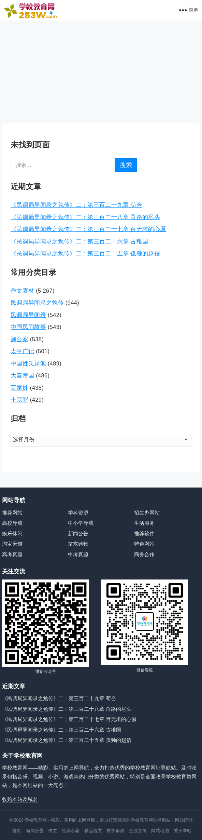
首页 (16, 830)
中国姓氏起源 (28, 363)
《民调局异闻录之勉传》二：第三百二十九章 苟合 (76, 205)
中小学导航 (80, 523)
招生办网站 (147, 513)
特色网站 (144, 544)
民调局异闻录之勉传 (37, 302)
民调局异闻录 (28, 315)
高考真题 (12, 554)
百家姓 (19, 388)
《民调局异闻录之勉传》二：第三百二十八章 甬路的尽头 (85, 217)
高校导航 (12, 523)
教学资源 (115, 830)
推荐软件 (144, 533)
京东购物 (78, 544)
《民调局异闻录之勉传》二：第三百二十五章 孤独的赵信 (85, 253)
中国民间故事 (28, 327)
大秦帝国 (22, 375)
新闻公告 (78, 533)
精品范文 (93, 830)
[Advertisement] (101, 72)
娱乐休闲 (12, 533)
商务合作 (144, 554)
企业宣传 (138, 830)
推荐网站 (12, 513)
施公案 (19, 339)
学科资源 (78, 513)
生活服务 (144, 523)
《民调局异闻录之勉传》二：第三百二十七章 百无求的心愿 (88, 229)
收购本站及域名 (20, 799)
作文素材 (22, 291)
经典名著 (71, 830)
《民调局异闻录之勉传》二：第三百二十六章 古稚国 (79, 241)
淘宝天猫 (12, 544)
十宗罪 (19, 400)
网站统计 (184, 820)
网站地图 (160, 830)
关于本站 (182, 830)
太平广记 (22, 351)
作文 (52, 830)
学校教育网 (36, 820)
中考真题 (78, 554)
